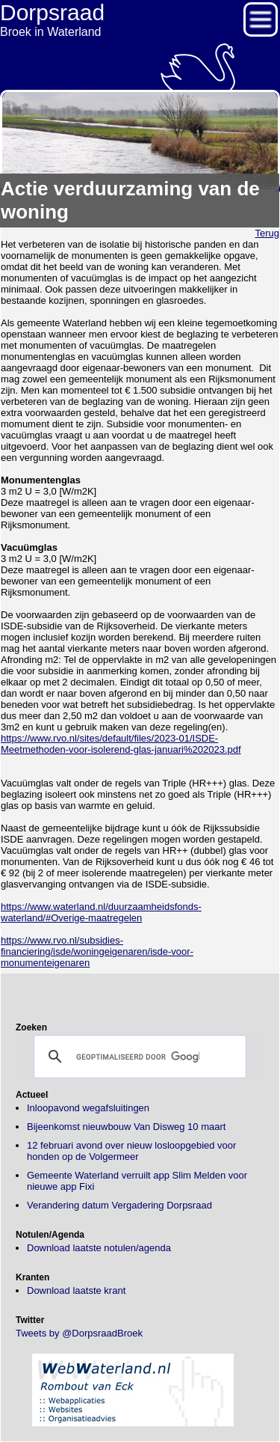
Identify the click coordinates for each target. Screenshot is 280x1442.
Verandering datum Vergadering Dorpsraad (119, 1205)
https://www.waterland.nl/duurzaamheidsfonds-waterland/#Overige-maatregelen (101, 912)
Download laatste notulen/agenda (99, 1247)
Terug (267, 233)
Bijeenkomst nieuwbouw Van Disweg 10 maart (126, 1126)
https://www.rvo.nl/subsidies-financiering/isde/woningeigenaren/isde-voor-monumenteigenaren (97, 951)
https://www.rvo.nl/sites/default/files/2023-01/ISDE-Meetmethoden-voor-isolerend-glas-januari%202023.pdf (121, 744)
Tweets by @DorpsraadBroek (79, 1333)
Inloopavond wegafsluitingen (88, 1107)
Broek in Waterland (140, 19)
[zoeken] (137, 1057)
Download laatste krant (76, 1290)
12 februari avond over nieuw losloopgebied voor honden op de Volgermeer (131, 1151)
